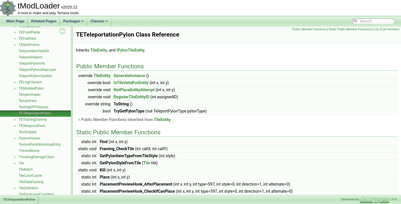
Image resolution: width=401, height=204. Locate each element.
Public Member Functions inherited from (124, 119)
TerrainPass (28, 101)
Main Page (15, 21)
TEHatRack (27, 39)
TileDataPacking (31, 182)
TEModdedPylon (31, 88)
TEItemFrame (29, 45)
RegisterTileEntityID (131, 97)
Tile (21, 163)
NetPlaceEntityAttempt (134, 90)
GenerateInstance (129, 75)
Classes (99, 21)
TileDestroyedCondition (36, 194)
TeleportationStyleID (34, 51)
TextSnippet (28, 132)
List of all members (387, 29)
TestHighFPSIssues (33, 107)
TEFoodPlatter (30, 32)
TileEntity (98, 50)
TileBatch (26, 169)
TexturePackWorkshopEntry (40, 144)
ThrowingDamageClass (36, 157)
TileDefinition (28, 188)
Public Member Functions (309, 29)
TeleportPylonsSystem (35, 76)
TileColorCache (30, 176)
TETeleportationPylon (35, 113)
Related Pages (43, 21)
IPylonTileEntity (131, 50)
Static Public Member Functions (350, 29)
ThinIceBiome (29, 151)
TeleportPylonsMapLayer (37, 70)
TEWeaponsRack (32, 126)
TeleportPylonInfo (32, 63)
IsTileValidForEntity (131, 82)
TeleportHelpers (31, 57)
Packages (73, 21)
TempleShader (30, 95)
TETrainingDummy (33, 120)
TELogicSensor (30, 82)
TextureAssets (29, 138)
